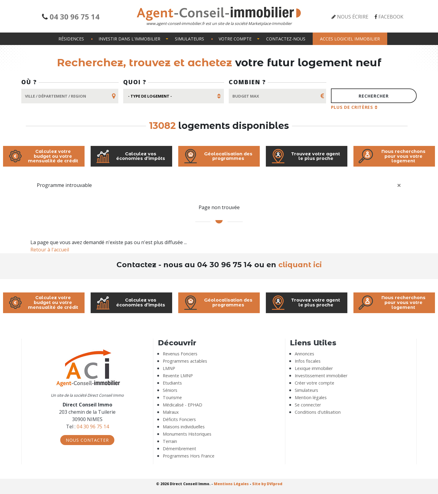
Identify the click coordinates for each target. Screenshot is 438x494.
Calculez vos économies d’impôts (130, 156)
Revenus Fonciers (180, 354)
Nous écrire (352, 16)
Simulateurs (189, 39)
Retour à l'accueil (49, 249)
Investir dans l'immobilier (129, 39)
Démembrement (179, 448)
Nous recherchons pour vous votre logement (392, 156)
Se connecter (308, 405)
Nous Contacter (87, 440)
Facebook (390, 16)
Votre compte (235, 39)
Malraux (171, 412)
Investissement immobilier (321, 375)
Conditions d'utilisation (318, 412)
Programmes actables (185, 361)
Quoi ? (135, 82)
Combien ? (247, 82)
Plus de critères (352, 107)
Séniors (170, 390)
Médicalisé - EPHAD (182, 405)
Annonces (304, 354)
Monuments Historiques (187, 434)
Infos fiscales (308, 361)
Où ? (29, 82)
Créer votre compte (314, 383)
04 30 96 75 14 (74, 17)
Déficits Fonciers (179, 419)
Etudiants (172, 383)
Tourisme (172, 397)
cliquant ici (299, 264)
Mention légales (311, 397)
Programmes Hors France (188, 456)
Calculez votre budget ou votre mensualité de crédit (43, 156)
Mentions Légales (231, 483)
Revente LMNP (178, 375)
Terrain (170, 441)
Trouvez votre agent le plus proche (305, 156)
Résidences (71, 39)
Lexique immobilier (314, 368)
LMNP (169, 368)
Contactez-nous (285, 39)
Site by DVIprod (267, 483)
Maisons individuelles (184, 427)
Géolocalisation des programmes (217, 156)
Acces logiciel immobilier (350, 39)
